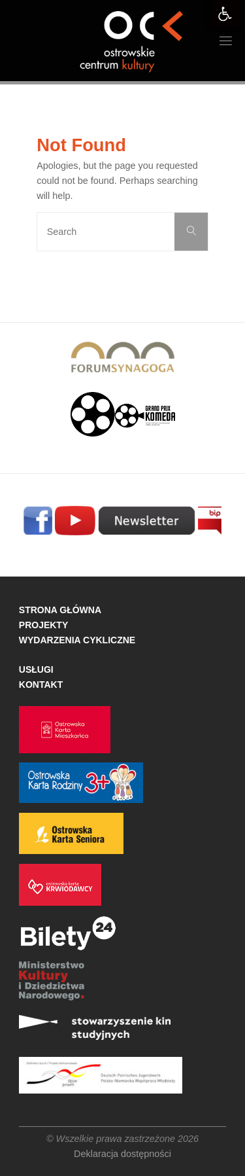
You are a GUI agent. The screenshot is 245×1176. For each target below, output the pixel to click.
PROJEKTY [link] (43, 625)
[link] (224, 13)
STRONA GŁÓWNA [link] (60, 610)
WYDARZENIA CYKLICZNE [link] (77, 640)
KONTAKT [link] (41, 684)
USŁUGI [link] (36, 669)
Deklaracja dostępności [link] (122, 1154)
